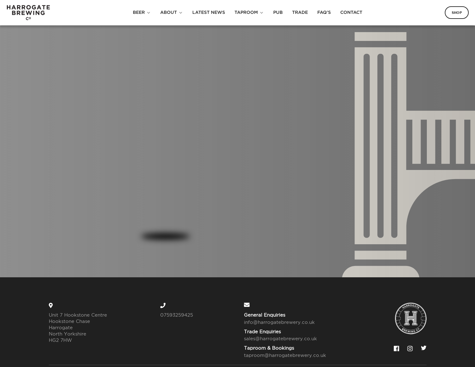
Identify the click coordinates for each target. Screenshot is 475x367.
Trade (300, 12)
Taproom (246, 12)
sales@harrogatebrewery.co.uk (280, 338)
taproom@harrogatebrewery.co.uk (281, 355)
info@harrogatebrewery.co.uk (279, 322)
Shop (457, 12)
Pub (278, 12)
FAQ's (324, 12)
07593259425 (176, 315)
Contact (351, 12)
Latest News (208, 12)
